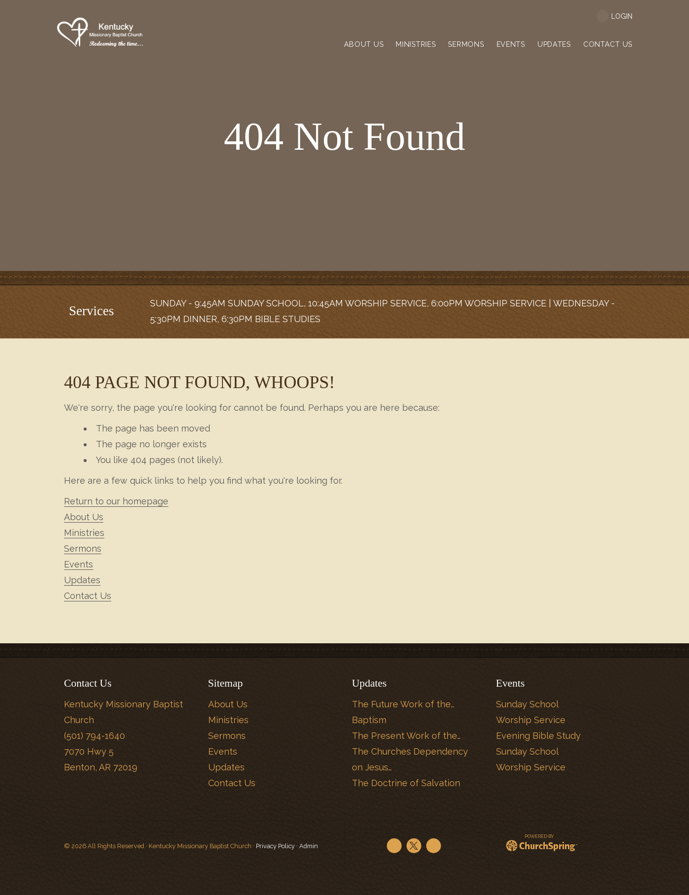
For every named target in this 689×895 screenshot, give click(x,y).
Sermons (82, 548)
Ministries (84, 533)
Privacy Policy (275, 846)
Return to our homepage (116, 501)
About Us (83, 517)
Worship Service (530, 720)
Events (78, 564)
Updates (82, 580)
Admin (308, 846)
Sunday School (527, 704)
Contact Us (87, 596)
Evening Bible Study (538, 735)
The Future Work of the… (403, 704)
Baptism (369, 720)
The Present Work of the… (406, 735)
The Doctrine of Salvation (406, 783)
